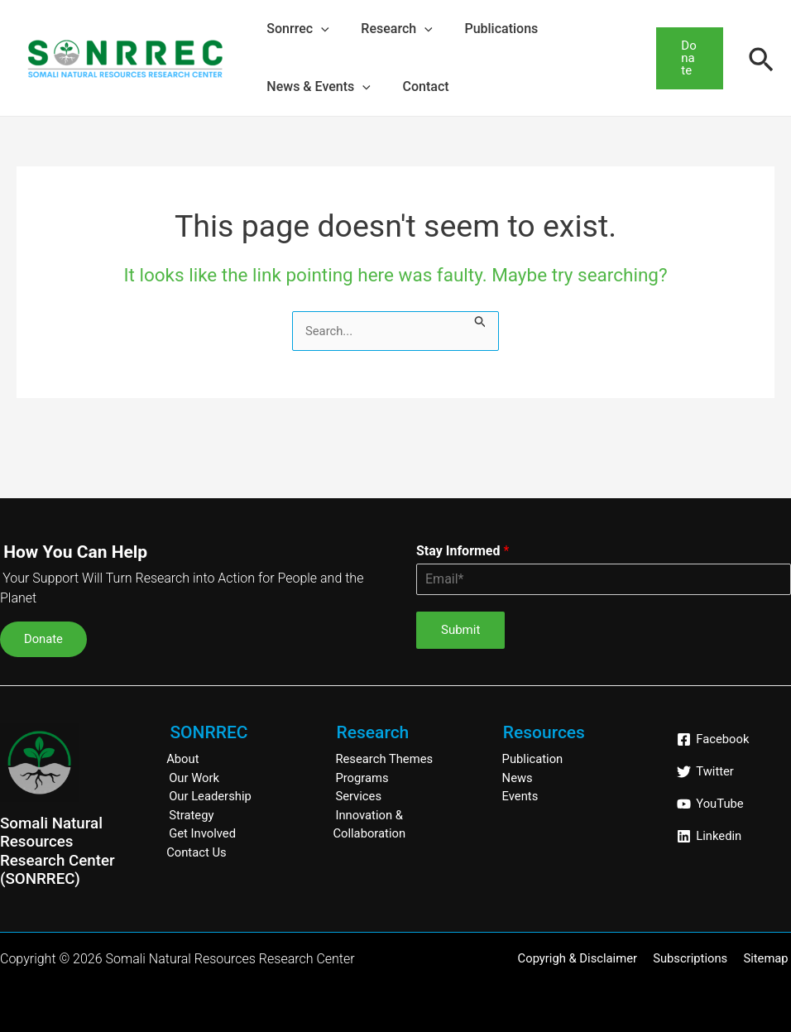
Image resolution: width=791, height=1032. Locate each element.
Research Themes (384, 758)
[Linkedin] (709, 836)
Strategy (191, 815)
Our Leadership (210, 796)
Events (520, 796)
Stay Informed (462, 551)
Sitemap (768, 958)
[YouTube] (710, 804)
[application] (318, 29)
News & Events (316, 87)
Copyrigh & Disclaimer (584, 958)
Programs (362, 777)
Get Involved (203, 833)
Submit (460, 629)
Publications (488, 28)
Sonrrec (295, 29)
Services (358, 796)
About (182, 758)
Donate (45, 638)
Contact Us (197, 852)
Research (388, 29)
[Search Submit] (484, 320)
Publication (533, 758)
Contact (418, 86)
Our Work (194, 777)
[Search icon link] (761, 57)
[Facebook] (713, 739)
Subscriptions (694, 958)
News (518, 777)
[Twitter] (705, 772)
